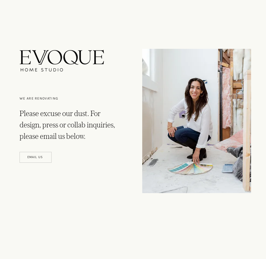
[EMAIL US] (36, 157)
